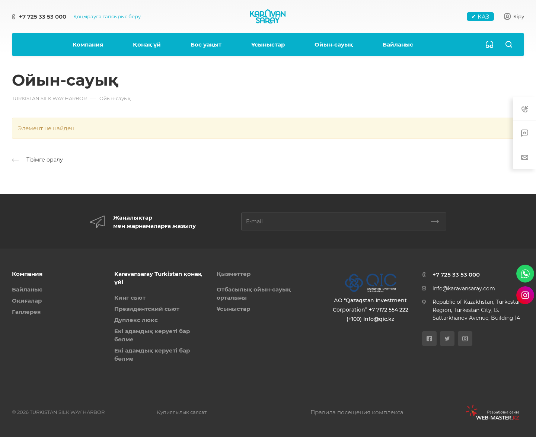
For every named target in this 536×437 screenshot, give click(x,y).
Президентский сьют (146, 308)
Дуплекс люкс (136, 319)
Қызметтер (234, 273)
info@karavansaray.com (464, 288)
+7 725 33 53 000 (42, 16)
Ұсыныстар (233, 308)
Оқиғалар (27, 300)
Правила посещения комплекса (356, 412)
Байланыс (27, 289)
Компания (27, 273)
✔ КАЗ (480, 16)
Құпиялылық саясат (182, 412)
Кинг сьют (130, 297)
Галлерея (26, 311)
